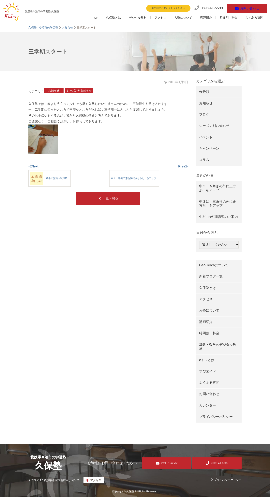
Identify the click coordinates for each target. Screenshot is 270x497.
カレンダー (207, 405)
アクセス (160, 17)
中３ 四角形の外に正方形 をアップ (217, 188)
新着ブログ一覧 (211, 276)
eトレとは (206, 360)
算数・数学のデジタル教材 (217, 347)
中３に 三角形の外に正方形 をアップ (217, 203)
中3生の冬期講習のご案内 (218, 217)
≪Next (33, 166)
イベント (206, 137)
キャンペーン (209, 148)
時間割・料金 (228, 17)
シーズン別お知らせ (79, 90)
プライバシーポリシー (216, 417)
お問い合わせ (209, 394)
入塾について (183, 17)
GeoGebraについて (213, 265)
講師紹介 (206, 17)
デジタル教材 (138, 17)
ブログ (204, 114)
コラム (204, 160)
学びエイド (207, 371)
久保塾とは (113, 17)
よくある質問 (254, 17)
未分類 (204, 92)
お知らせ (53, 90)
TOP (95, 17)
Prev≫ (183, 166)
